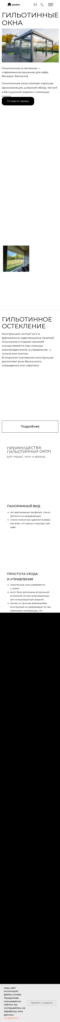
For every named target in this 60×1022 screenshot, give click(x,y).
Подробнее (11, 1017)
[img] (14, 4)
